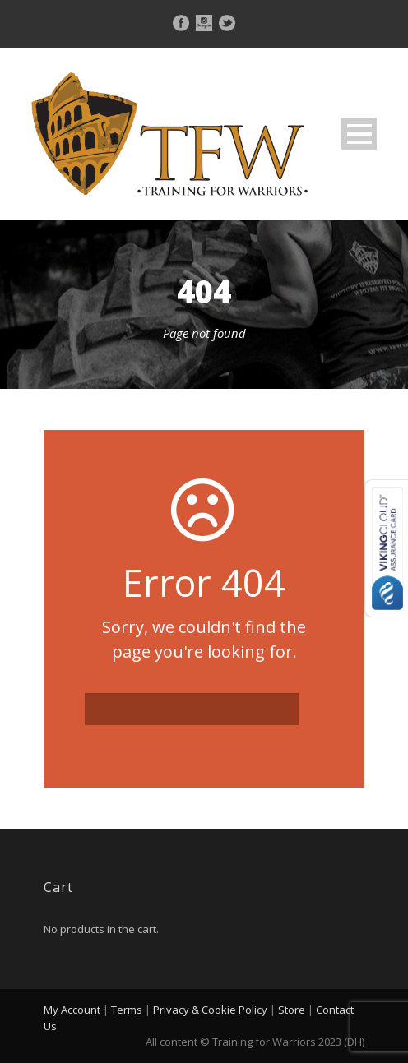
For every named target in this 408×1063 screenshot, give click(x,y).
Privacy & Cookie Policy (210, 1009)
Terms (126, 1009)
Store (291, 1009)
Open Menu (359, 134)
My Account (72, 1009)
